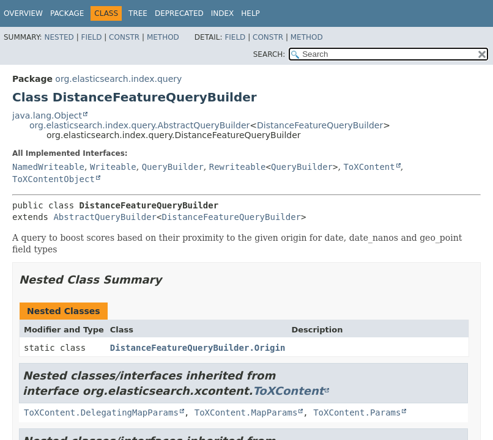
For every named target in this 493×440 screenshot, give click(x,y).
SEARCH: (269, 54)
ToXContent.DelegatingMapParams (101, 412)
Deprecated (179, 13)
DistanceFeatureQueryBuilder (320, 125)
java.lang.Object (47, 115)
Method (163, 37)
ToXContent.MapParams (246, 412)
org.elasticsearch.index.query (118, 79)
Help (250, 13)
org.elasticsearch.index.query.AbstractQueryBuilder (139, 125)
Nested (58, 37)
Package (67, 13)
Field (91, 37)
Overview (23, 13)
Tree (137, 13)
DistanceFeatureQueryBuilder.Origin (198, 348)
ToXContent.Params (357, 412)
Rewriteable (237, 167)
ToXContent (369, 167)
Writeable (113, 167)
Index (222, 13)
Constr (124, 37)
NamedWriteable (48, 167)
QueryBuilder (173, 167)
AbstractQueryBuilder (105, 217)
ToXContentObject (53, 179)
